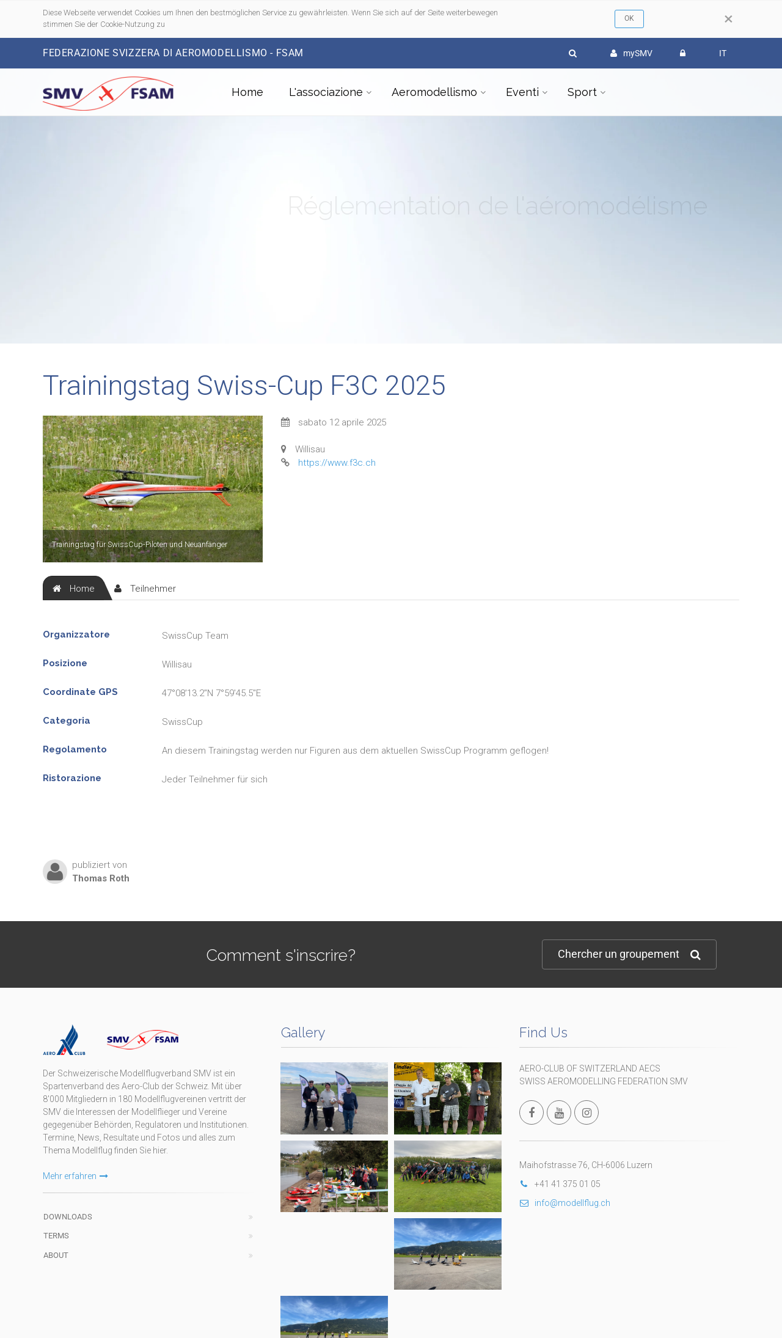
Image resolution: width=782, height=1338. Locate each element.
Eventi (522, 92)
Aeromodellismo (434, 92)
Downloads (67, 1216)
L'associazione (326, 92)
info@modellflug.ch (564, 1203)
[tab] (73, 588)
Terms (56, 1235)
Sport (582, 92)
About (55, 1255)
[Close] (728, 19)
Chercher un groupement (629, 954)
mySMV (631, 53)
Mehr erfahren (75, 1176)
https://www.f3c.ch (337, 462)
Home (247, 92)
